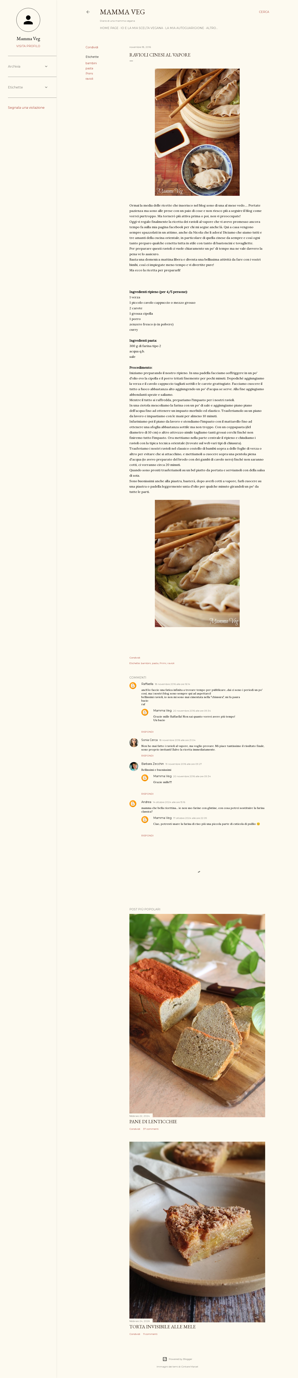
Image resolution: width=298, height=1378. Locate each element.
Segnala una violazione (26, 108)
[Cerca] (264, 12)
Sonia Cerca (149, 740)
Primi (89, 73)
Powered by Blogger (177, 1359)
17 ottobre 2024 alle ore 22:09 (190, 818)
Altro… (212, 28)
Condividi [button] (92, 47)
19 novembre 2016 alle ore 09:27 (183, 763)
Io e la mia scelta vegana (142, 28)
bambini (91, 63)
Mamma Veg (122, 11)
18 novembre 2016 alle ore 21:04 (177, 740)
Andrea (146, 802)
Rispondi (147, 731)
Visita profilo (28, 46)
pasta (89, 68)
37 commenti (151, 1128)
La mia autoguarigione (184, 28)
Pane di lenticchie (153, 1121)
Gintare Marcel (189, 1366)
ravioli (89, 78)
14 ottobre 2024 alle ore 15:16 (169, 802)
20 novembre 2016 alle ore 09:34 (192, 710)
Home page (109, 28)
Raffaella (147, 684)
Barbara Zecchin (152, 764)
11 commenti (150, 1333)
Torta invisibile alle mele (162, 1327)
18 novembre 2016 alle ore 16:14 (172, 684)
